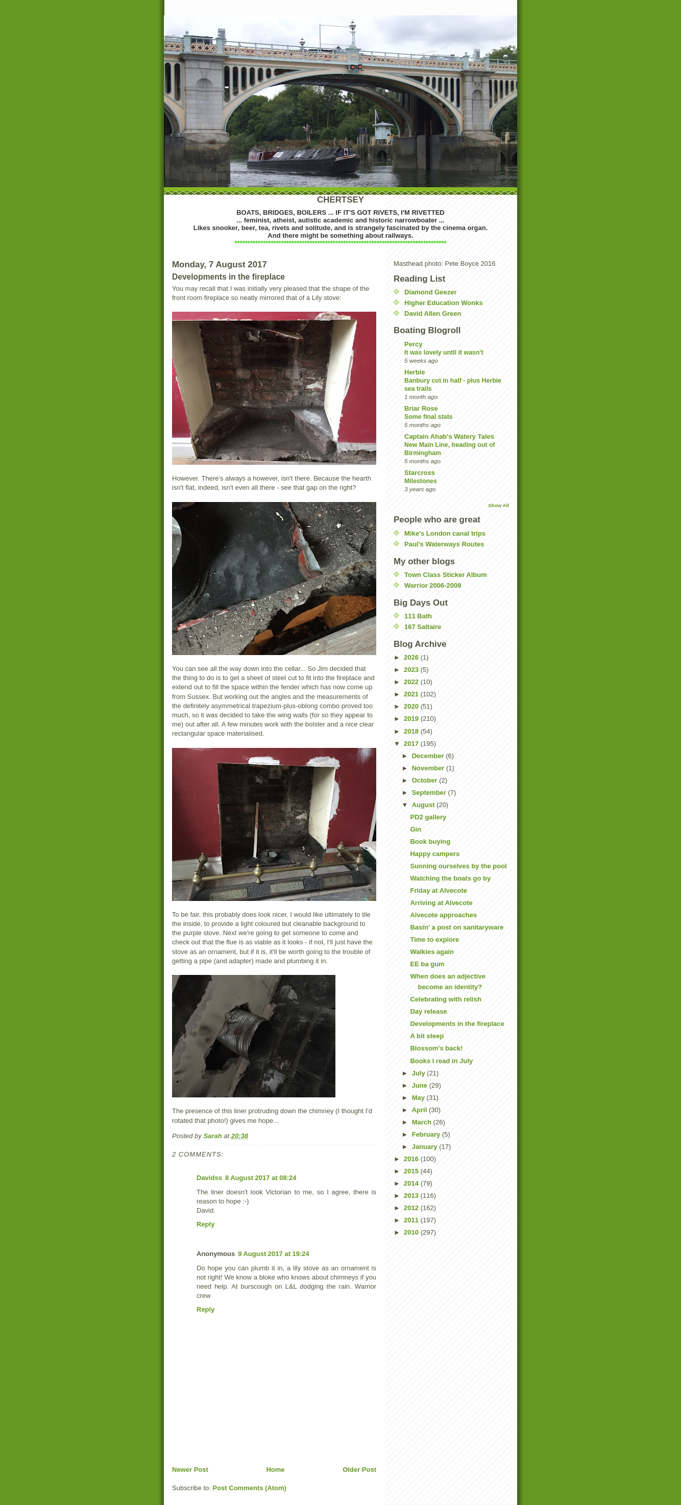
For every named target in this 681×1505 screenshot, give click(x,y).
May (419, 1097)
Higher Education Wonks (443, 303)
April (420, 1110)
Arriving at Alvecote (441, 903)
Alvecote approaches (443, 915)
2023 (412, 669)
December (429, 756)
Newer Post (190, 1469)
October (425, 780)
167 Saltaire (422, 627)
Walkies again (432, 952)
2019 (412, 718)
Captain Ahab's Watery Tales (449, 436)
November (429, 768)
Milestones (420, 481)
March (422, 1122)
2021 (412, 694)
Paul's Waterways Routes (444, 544)
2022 (412, 682)
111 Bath (418, 616)
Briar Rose (421, 408)
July (419, 1073)
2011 (412, 1220)
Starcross (419, 472)
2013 (412, 1195)
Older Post (359, 1469)
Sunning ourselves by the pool (458, 866)
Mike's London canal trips (444, 533)
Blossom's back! (436, 1048)
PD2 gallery (428, 817)
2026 (412, 657)
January (425, 1146)
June (420, 1085)
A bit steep (427, 1036)
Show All (498, 505)
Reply (205, 1224)
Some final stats (428, 416)
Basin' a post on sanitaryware (456, 927)
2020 (412, 706)
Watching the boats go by (450, 878)
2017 (412, 743)
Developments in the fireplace (457, 1023)
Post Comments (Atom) (249, 1488)
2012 (412, 1208)
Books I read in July (441, 1061)
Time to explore (434, 939)
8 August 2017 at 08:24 (261, 1178)
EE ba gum (427, 964)
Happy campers (434, 854)
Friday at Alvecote (438, 890)
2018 (412, 731)
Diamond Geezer (430, 292)
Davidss (209, 1178)
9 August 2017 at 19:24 (273, 1254)
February (427, 1134)
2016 (412, 1159)
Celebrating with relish (445, 999)
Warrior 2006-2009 (432, 585)
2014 (412, 1183)
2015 (412, 1171)
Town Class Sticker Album (445, 575)
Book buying (430, 841)
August (424, 805)
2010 (412, 1232)
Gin (415, 829)
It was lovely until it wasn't (443, 352)
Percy (413, 344)
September (430, 792)
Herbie (414, 372)
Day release (428, 1011)
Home (275, 1469)
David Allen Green (432, 313)
